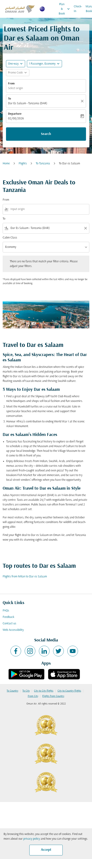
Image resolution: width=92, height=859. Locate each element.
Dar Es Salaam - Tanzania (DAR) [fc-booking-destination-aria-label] (27, 103)
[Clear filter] (85, 228)
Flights (23, 163)
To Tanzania (43, 163)
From (11, 83)
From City (33, 696)
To (9, 98)
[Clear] (83, 101)
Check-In (78, 9)
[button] (44, 63)
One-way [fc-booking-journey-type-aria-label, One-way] (13, 63)
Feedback (8, 617)
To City (26, 691)
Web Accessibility (13, 630)
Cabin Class (10, 237)
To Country (12, 691)
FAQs (6, 610)
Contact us (9, 623)
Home (6, 163)
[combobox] (48, 209)
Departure (15, 114)
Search (46, 134)
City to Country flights (69, 691)
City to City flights (43, 691)
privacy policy (31, 839)
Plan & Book (65, 9)
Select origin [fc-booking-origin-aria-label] (15, 88)
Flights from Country (53, 696)
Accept (46, 850)
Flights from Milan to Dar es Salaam (25, 576)
